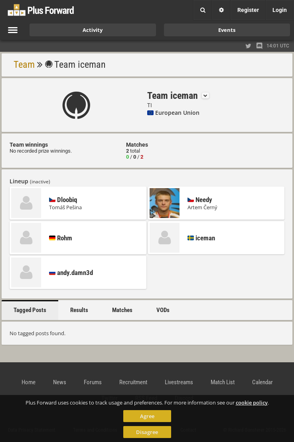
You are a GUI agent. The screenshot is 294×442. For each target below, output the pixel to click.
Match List (223, 382)
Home (29, 382)
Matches (122, 310)
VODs (163, 310)
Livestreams (179, 382)
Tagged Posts (30, 310)
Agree (147, 416)
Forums (93, 382)
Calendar (262, 382)
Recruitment (133, 382)
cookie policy (252, 402)
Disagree (147, 432)
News (59, 382)
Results (79, 310)
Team (24, 64)
